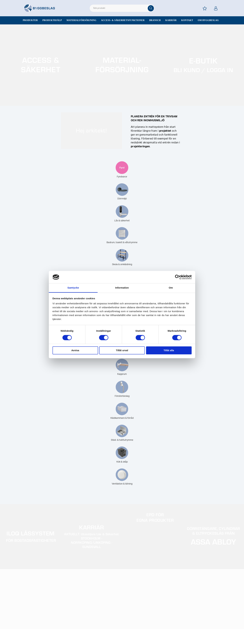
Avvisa (75, 350)
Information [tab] (122, 287)
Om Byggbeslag (208, 20)
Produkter (30, 20)
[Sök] (151, 8)
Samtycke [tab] (73, 287)
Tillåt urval (122, 350)
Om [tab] (171, 287)
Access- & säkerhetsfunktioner (123, 20)
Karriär (171, 20)
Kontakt (187, 20)
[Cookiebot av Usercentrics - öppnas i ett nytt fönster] (177, 277)
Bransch (155, 20)
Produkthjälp (52, 20)
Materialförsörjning (81, 20)
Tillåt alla (169, 350)
